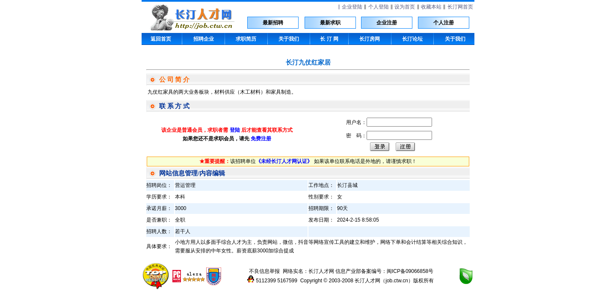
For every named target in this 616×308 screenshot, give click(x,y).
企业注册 (386, 23)
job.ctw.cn (396, 281)
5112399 (266, 281)
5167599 (287, 281)
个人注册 (443, 23)
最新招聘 (273, 23)
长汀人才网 (321, 271)
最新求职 (330, 23)
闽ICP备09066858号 (410, 271)
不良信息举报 (264, 271)
